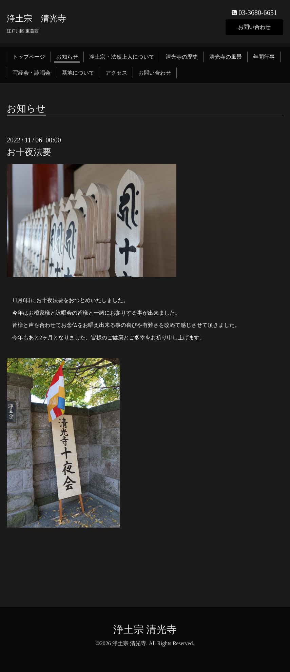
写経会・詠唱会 (32, 73)
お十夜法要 (29, 152)
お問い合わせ (254, 27)
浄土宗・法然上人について (121, 57)
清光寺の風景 (225, 57)
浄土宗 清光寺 (36, 18)
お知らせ (67, 57)
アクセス (116, 73)
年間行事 (264, 57)
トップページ (29, 57)
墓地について (78, 73)
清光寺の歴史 (182, 57)
